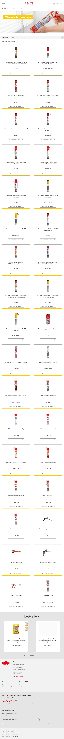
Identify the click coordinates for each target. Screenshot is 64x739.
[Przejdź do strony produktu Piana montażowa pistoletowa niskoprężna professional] (48, 93)
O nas (3, 684)
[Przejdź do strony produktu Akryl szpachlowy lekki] (16, 526)
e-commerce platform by (10, 736)
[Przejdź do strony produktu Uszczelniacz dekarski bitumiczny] (16, 493)
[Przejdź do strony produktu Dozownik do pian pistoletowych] (48, 526)
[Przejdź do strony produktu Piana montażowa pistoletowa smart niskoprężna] (48, 193)
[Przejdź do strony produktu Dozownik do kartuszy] (16, 560)
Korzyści (21, 684)
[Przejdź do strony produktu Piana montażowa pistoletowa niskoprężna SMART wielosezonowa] (48, 293)
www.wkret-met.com (18, 676)
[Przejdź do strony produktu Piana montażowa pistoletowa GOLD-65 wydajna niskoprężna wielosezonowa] (16, 59)
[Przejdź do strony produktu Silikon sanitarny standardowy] (48, 393)
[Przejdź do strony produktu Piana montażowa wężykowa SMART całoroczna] (16, 326)
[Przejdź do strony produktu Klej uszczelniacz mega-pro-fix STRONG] (16, 393)
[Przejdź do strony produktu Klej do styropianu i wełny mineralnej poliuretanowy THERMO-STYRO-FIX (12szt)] (48, 635)
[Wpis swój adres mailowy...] (18, 719)
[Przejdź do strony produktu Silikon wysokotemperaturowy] (48, 460)
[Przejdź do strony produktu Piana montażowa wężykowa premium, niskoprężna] (16, 159)
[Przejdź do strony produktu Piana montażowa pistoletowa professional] (16, 126)
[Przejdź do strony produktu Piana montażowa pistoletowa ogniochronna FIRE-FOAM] (16, 93)
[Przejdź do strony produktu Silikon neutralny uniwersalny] (16, 426)
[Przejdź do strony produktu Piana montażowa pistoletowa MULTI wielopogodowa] (48, 226)
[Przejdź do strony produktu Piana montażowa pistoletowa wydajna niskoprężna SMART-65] (48, 59)
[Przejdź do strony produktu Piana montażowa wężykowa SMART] (16, 226)
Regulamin (21, 686)
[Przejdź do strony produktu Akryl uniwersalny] (48, 493)
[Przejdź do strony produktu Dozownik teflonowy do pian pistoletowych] (48, 560)
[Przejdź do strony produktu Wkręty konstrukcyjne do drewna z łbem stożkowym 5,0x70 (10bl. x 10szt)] (16, 635)
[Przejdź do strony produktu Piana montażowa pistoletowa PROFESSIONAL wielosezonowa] (16, 260)
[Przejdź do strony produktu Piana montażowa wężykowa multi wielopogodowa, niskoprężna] (48, 159)
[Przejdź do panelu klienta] (57, 3)
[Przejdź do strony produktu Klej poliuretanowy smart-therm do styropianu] (48, 360)
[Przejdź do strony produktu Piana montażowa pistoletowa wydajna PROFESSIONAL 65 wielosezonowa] (48, 260)
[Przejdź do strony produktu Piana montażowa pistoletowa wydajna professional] (48, 126)
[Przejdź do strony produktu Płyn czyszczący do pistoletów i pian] (48, 326)
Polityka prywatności (7, 686)
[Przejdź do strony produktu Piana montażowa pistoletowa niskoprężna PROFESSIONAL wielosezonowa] (16, 293)
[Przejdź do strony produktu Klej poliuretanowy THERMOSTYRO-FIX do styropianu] (16, 360)
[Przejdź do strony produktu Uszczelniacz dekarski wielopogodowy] (16, 460)
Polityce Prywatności (8, 724)
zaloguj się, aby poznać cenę (16, 650)
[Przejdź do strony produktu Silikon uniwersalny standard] (48, 426)
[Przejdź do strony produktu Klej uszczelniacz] (48, 593)
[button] (24, 655)
